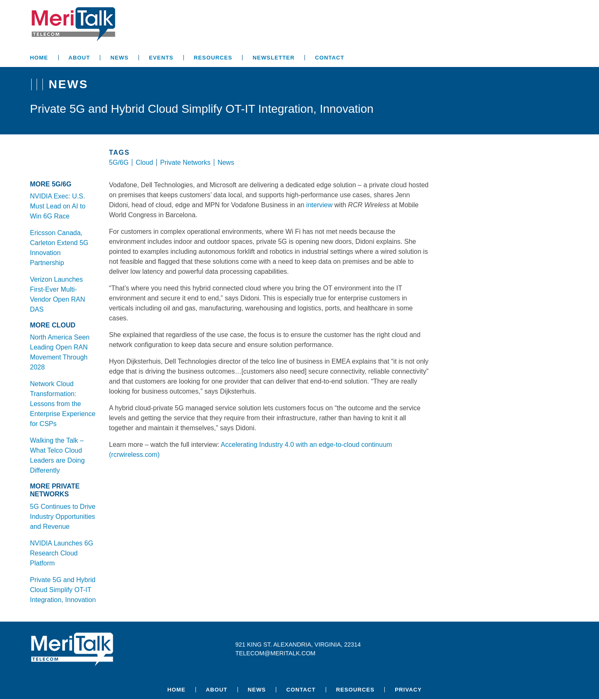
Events (161, 58)
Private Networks (185, 162)
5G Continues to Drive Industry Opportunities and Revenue (62, 516)
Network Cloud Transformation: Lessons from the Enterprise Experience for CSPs (62, 403)
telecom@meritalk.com (275, 653)
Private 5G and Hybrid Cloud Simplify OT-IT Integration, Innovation (63, 589)
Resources (213, 58)
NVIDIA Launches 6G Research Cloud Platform (61, 553)
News (119, 58)
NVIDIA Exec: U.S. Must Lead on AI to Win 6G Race (57, 206)
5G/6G (119, 162)
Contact (329, 58)
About (79, 58)
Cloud (144, 162)
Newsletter (273, 58)
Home (39, 58)
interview (319, 204)
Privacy (408, 690)
